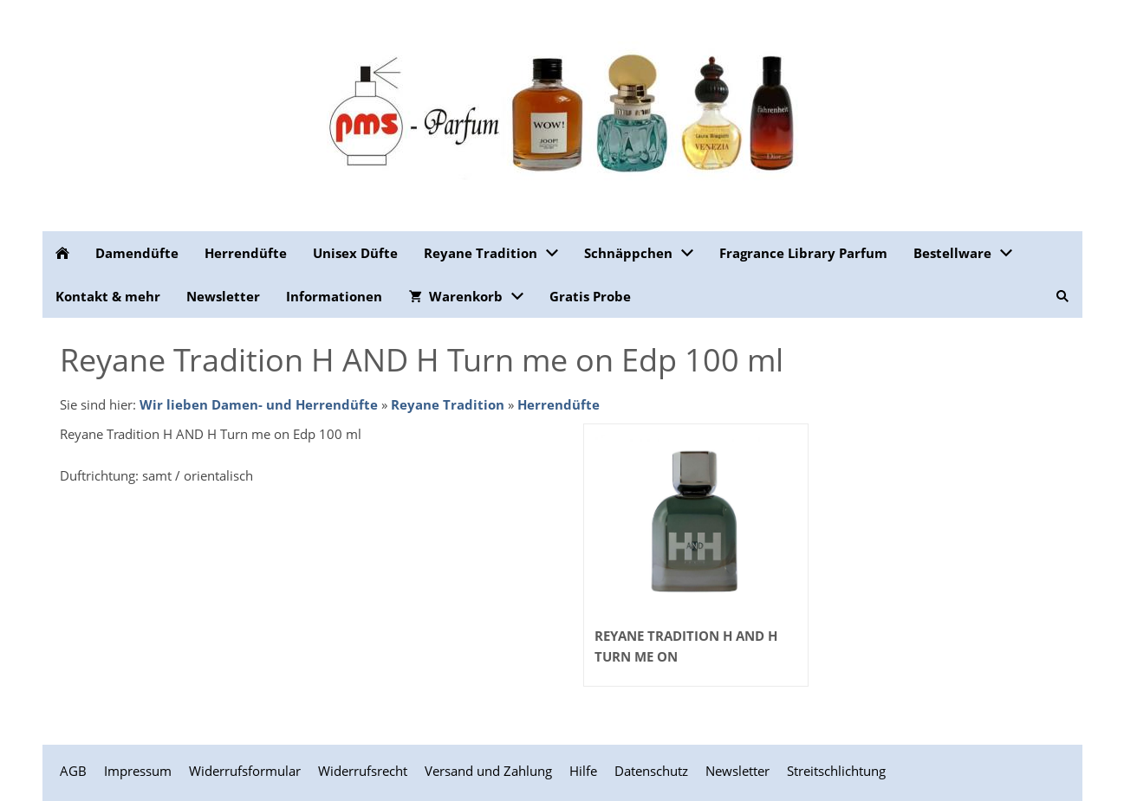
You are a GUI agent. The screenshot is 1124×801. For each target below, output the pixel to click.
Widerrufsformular (245, 770)
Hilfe (583, 770)
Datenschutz (651, 770)
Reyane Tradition (447, 404)
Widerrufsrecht (362, 770)
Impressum (138, 770)
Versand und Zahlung (488, 770)
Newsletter (737, 770)
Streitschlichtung (836, 770)
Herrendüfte (558, 404)
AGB (73, 770)
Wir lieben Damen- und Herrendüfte (259, 404)
